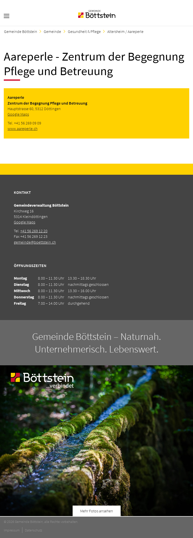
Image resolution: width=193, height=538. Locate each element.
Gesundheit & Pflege (84, 31)
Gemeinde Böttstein (20, 31)
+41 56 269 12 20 (33, 230)
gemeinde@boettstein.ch (35, 242)
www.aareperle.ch (22, 128)
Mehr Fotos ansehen (96, 510)
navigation (6, 16)
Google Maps (18, 114)
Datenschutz (33, 530)
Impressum (12, 530)
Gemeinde (52, 31)
